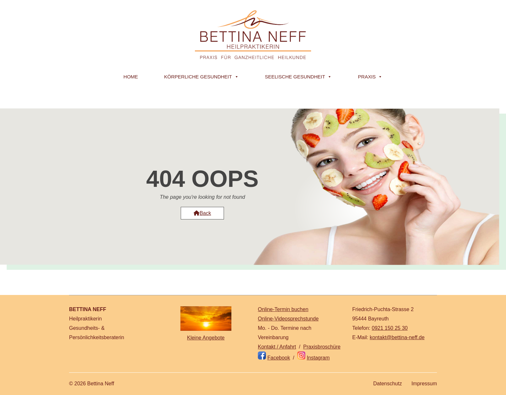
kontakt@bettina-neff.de (397, 337)
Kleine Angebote (206, 337)
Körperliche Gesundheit (201, 76)
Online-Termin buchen (283, 309)
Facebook (278, 357)
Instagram (318, 357)
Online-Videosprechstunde (288, 318)
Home (131, 76)
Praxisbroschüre (322, 346)
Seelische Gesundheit (298, 76)
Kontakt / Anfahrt (277, 346)
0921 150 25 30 (390, 328)
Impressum (424, 383)
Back (202, 213)
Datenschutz (387, 383)
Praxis (370, 76)
